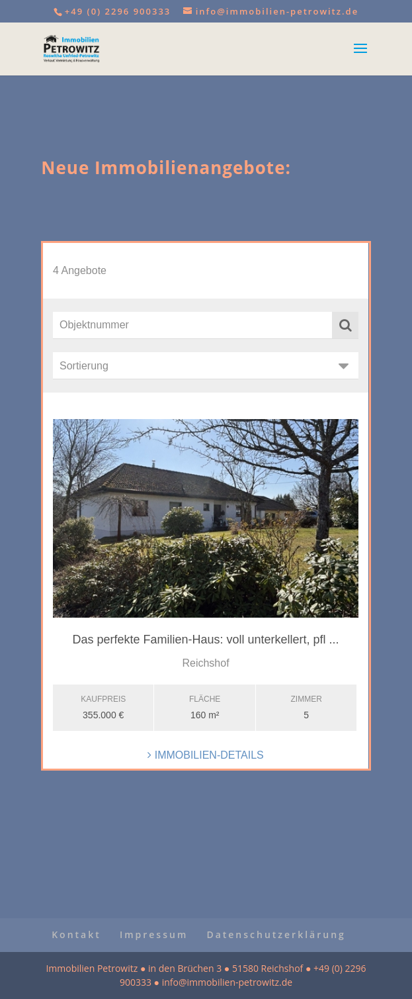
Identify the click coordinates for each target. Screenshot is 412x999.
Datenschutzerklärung (275, 934)
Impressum (154, 934)
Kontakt (76, 934)
